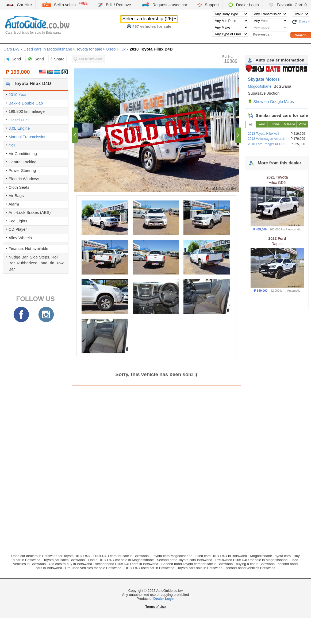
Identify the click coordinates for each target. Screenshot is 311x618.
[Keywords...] (269, 34)
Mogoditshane (259, 86)
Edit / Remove (114, 4)
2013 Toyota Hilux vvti (263, 134)
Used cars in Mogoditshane (48, 49)
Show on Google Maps (273, 101)
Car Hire (19, 4)
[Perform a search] (300, 35)
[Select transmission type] (269, 14)
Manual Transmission (28, 136)
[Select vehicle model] (269, 27)
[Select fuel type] (230, 34)
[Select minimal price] (230, 20)
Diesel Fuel (19, 120)
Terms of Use (155, 607)
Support (208, 4)
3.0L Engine (19, 128)
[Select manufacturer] (230, 27)
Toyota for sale (89, 49)
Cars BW (11, 49)
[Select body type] (230, 14)
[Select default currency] (300, 14)
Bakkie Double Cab (26, 103)
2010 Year (18, 94)
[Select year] (269, 20)
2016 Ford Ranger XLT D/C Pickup (272, 144)
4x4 (12, 145)
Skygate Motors (264, 79)
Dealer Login (243, 4)
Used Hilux (116, 49)
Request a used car (164, 4)
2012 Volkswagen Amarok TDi (269, 139)
